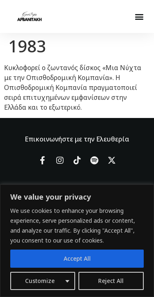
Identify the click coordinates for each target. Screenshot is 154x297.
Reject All (111, 281)
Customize (40, 281)
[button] (139, 17)
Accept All (77, 258)
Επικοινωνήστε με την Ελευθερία (77, 139)
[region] (77, 240)
